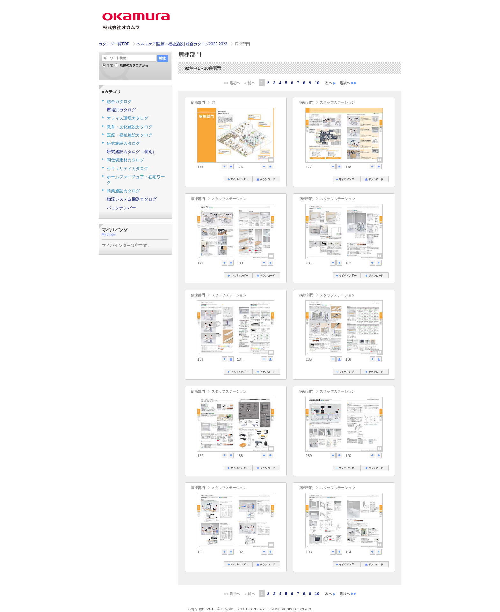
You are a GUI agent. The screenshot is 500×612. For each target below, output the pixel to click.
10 (317, 83)
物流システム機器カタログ (132, 199)
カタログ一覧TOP (114, 44)
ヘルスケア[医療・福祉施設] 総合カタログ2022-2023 (182, 44)
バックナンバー (121, 207)
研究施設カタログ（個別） (132, 151)
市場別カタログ (121, 109)
